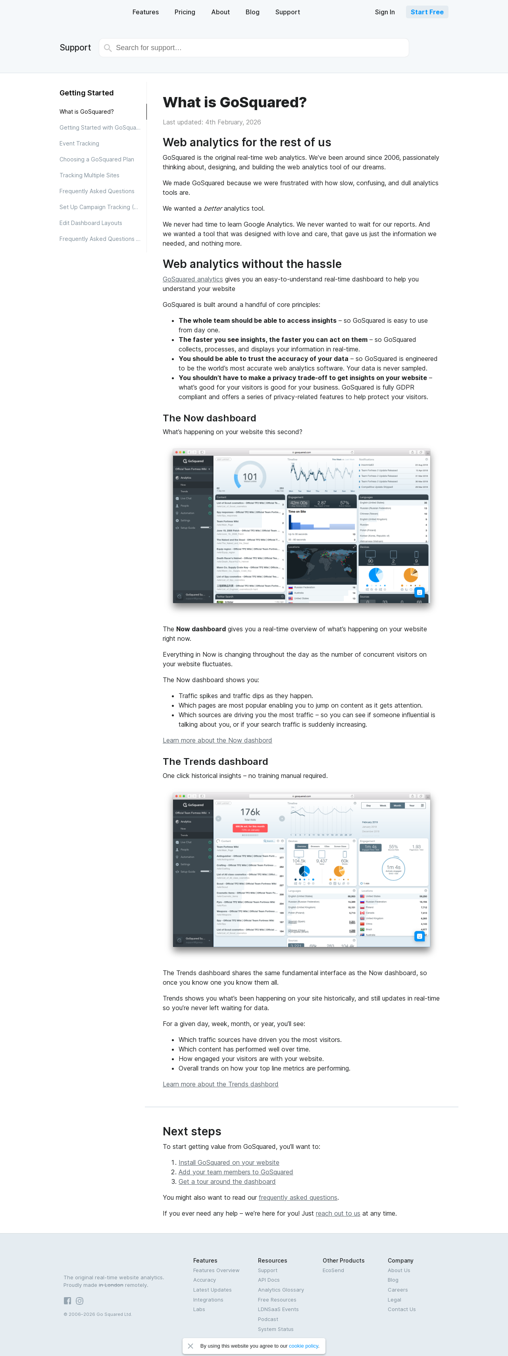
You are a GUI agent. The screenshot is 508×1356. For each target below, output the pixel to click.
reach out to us (338, 1213)
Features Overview (216, 1270)
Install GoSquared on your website (229, 1162)
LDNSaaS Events (278, 1309)
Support (287, 12)
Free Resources (277, 1299)
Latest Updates (212, 1289)
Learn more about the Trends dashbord (221, 1084)
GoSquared (86, 11)
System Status (276, 1329)
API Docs (269, 1279)
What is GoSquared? (87, 111)
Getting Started (87, 93)
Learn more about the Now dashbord (217, 740)
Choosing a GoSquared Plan (97, 159)
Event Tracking (79, 143)
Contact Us (402, 1309)
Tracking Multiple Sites (89, 175)
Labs (199, 1309)
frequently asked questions (298, 1197)
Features (146, 12)
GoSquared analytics (193, 279)
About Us (399, 1270)
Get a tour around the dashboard (227, 1181)
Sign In (385, 12)
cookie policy (303, 1346)
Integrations (208, 1299)
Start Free (427, 12)
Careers (398, 1289)
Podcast (268, 1319)
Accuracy (204, 1279)
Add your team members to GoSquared (236, 1172)
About (220, 12)
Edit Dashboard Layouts (91, 222)
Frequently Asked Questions (97, 191)
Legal (394, 1299)
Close (190, 1346)
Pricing (185, 12)
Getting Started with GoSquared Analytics (103, 127)
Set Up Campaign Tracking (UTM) (103, 207)
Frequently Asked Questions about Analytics (103, 238)
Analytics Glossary (281, 1289)
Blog (253, 12)
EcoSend (333, 1270)
